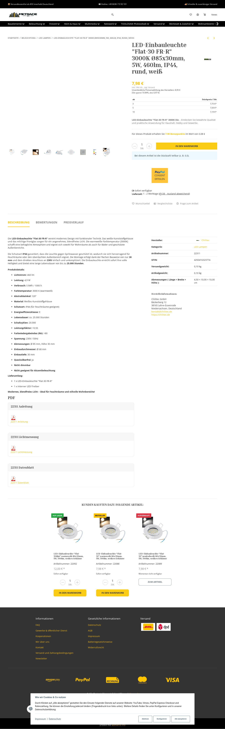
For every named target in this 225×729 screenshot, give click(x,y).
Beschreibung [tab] (19, 222)
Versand (151, 87)
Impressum (40, 719)
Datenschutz (55, 719)
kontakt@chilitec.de (161, 311)
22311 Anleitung (19, 421)
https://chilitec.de (160, 314)
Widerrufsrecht (96, 647)
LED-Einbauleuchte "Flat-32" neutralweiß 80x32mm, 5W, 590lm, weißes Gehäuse (153, 556)
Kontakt (40, 647)
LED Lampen (200, 246)
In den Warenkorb (70, 592)
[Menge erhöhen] (149, 146)
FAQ (38, 624)
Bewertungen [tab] (46, 222)
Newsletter (41, 658)
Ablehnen (145, 719)
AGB (90, 630)
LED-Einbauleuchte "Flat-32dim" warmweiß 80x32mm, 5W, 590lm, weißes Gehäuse (69, 556)
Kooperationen (43, 636)
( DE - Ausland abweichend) (174, 193)
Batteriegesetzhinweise (100, 641)
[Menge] (142, 144)
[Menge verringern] (134, 146)
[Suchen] (112, 14)
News (214, 14)
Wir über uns (42, 641)
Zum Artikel (155, 581)
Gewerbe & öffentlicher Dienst (51, 630)
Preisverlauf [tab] (74, 222)
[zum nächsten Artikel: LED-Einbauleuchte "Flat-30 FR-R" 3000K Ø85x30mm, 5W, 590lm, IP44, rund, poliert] (214, 38)
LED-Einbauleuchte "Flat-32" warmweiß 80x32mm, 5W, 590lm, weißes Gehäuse (110, 556)
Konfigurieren (162, 719)
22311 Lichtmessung (21, 452)
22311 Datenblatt (20, 482)
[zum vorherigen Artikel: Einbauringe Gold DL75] (208, 38)
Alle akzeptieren (181, 719)
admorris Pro (118, 725)
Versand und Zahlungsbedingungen (54, 652)
